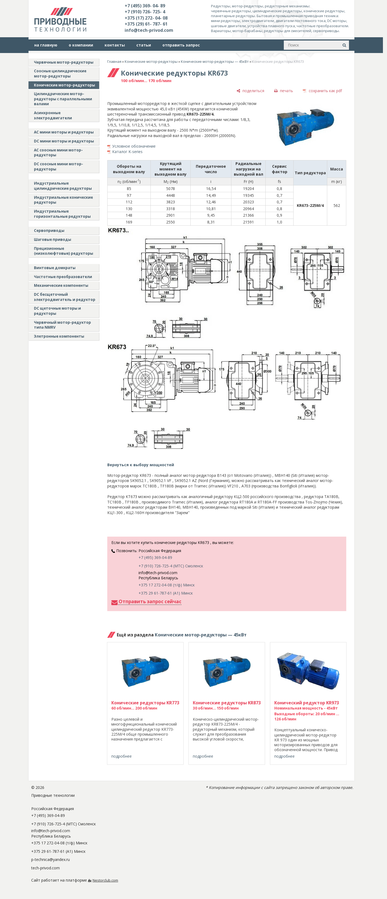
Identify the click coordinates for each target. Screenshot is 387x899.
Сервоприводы (49, 230)
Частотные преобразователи (63, 276)
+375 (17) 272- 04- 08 (146, 18)
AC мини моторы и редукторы (64, 132)
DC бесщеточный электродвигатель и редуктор (64, 297)
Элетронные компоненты (59, 336)
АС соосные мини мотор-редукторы (58, 153)
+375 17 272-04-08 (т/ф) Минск (167, 584)
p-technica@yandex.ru (50, 859)
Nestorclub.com (105, 880)
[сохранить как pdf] (322, 90)
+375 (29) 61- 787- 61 (146, 24)
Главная (114, 61)
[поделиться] (250, 90)
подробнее (121, 756)
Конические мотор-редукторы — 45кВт (215, 61)
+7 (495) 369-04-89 (155, 557)
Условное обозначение (134, 146)
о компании (81, 45)
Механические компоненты (61, 285)
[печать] (283, 90)
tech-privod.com (45, 867)
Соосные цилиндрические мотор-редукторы (60, 74)
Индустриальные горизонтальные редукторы (62, 214)
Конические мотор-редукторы (64, 85)
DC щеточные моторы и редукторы (57, 311)
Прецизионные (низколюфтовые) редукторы (63, 251)
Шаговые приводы (52, 239)
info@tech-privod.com (149, 30)
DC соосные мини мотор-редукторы (58, 166)
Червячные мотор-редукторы (63, 62)
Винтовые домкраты (54, 267)
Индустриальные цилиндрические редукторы (63, 186)
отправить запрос (181, 45)
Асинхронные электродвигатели (53, 115)
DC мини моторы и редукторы (64, 141)
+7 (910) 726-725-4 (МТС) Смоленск (171, 565)
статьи (143, 45)
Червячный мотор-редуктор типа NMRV (62, 325)
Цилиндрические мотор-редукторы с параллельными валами (63, 98)
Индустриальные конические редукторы (63, 200)
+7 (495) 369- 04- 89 (145, 6)
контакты (115, 45)
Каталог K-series (127, 151)
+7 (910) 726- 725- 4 (145, 12)
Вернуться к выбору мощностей (140, 464)
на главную (45, 45)
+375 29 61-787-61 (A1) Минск (166, 593)
